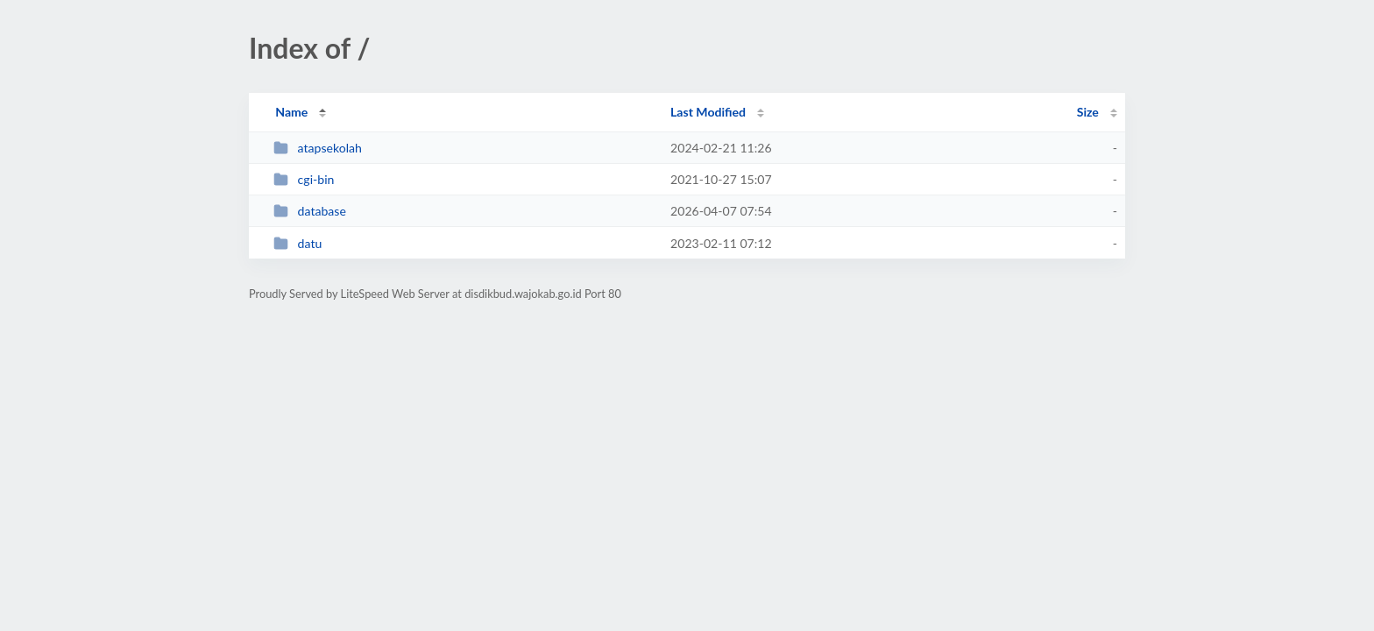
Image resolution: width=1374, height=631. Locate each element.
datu (297, 243)
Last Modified (708, 111)
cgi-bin (303, 179)
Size (1088, 111)
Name (291, 111)
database (309, 210)
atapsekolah (317, 147)
